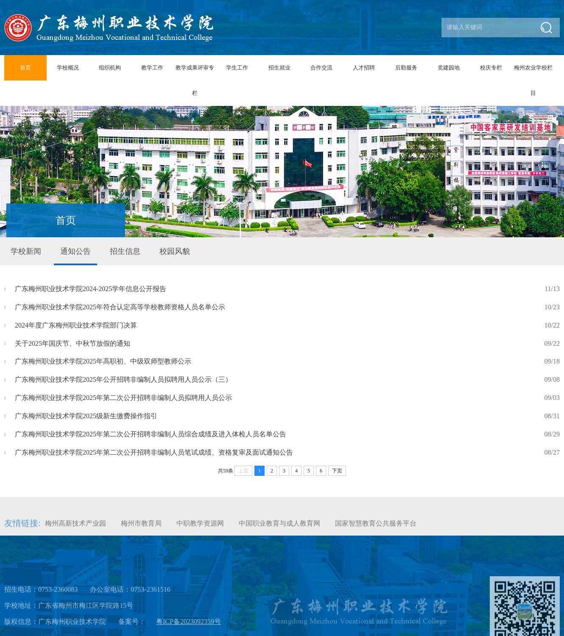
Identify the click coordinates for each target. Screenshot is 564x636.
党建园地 (449, 67)
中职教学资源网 (200, 527)
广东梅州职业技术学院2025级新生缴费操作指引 (287, 416)
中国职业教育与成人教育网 (279, 527)
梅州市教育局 (141, 527)
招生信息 (125, 251)
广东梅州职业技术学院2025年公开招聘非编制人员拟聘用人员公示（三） (287, 380)
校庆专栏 (491, 67)
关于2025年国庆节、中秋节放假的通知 (287, 344)
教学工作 (152, 67)
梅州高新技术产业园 (75, 527)
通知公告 (75, 251)
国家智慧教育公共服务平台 (375, 527)
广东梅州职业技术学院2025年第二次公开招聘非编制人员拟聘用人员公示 (287, 398)
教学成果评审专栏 (195, 80)
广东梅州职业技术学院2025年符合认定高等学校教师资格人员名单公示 (287, 307)
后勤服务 (406, 67)
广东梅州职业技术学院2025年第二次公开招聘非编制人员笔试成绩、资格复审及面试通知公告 (287, 453)
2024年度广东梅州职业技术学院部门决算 (287, 325)
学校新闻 (26, 251)
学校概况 (68, 67)
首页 (25, 67)
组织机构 (110, 67)
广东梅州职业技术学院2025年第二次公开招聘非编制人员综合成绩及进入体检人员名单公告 (287, 434)
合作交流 (321, 67)
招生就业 (279, 67)
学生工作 (237, 67)
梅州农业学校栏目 (533, 80)
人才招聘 (364, 67)
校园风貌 (174, 251)
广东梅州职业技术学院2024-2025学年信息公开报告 (287, 289)
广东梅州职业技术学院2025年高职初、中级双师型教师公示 (287, 362)
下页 (337, 471)
